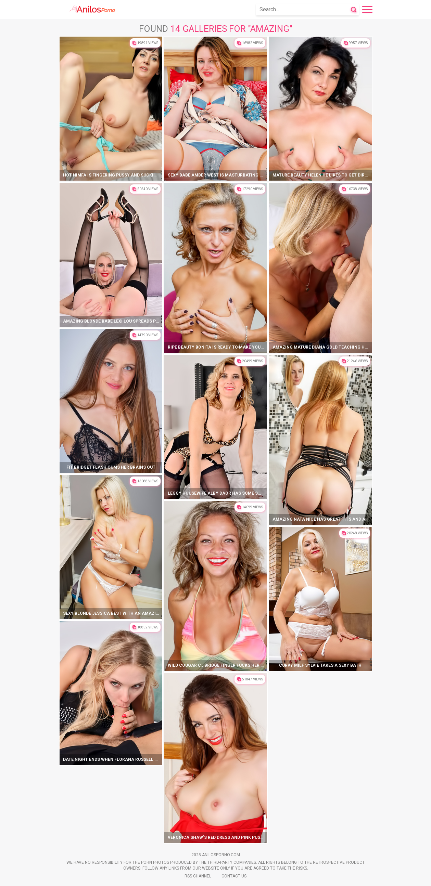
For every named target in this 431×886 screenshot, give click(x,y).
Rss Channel (198, 876)
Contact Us (233, 876)
